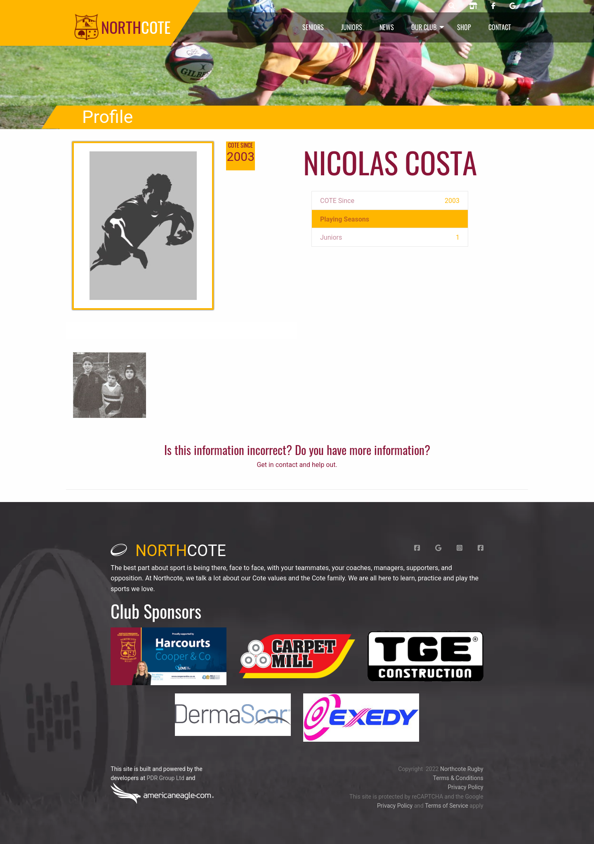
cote (168, 551)
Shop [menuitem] (464, 27)
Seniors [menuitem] (313, 27)
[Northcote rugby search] (451, 6)
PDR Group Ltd (165, 778)
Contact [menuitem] (499, 27)
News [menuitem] (387, 27)
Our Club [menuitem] (423, 27)
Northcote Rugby (461, 769)
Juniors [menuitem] (351, 27)
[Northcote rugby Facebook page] (493, 6)
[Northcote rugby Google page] (512, 6)
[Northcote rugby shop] (473, 6)
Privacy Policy (465, 787)
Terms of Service (446, 805)
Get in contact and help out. (297, 465)
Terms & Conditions (458, 778)
